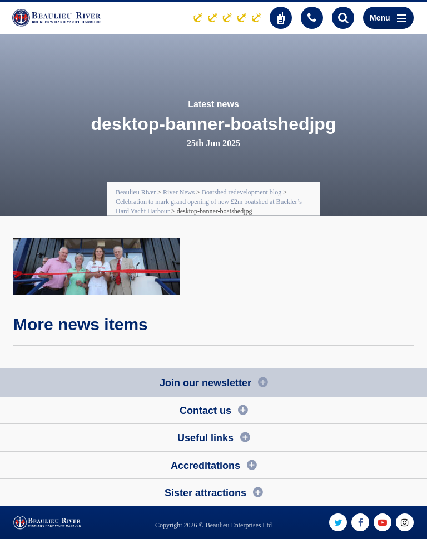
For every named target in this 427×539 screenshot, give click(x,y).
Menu (388, 17)
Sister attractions (205, 492)
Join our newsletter (205, 382)
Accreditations (205, 465)
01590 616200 (312, 18)
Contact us (205, 410)
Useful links (205, 437)
